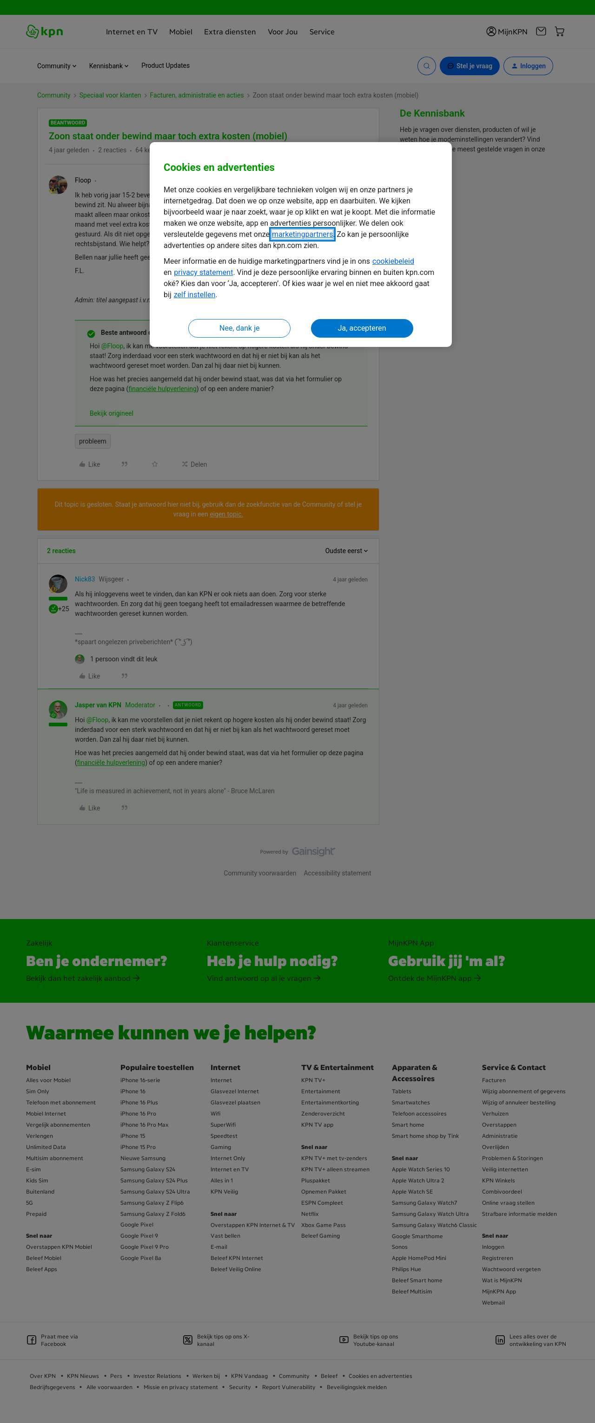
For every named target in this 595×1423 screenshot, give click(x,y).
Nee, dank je (239, 328)
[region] (301, 244)
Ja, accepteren (362, 328)
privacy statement (203, 272)
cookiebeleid (393, 261)
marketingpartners (302, 234)
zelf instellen (195, 294)
